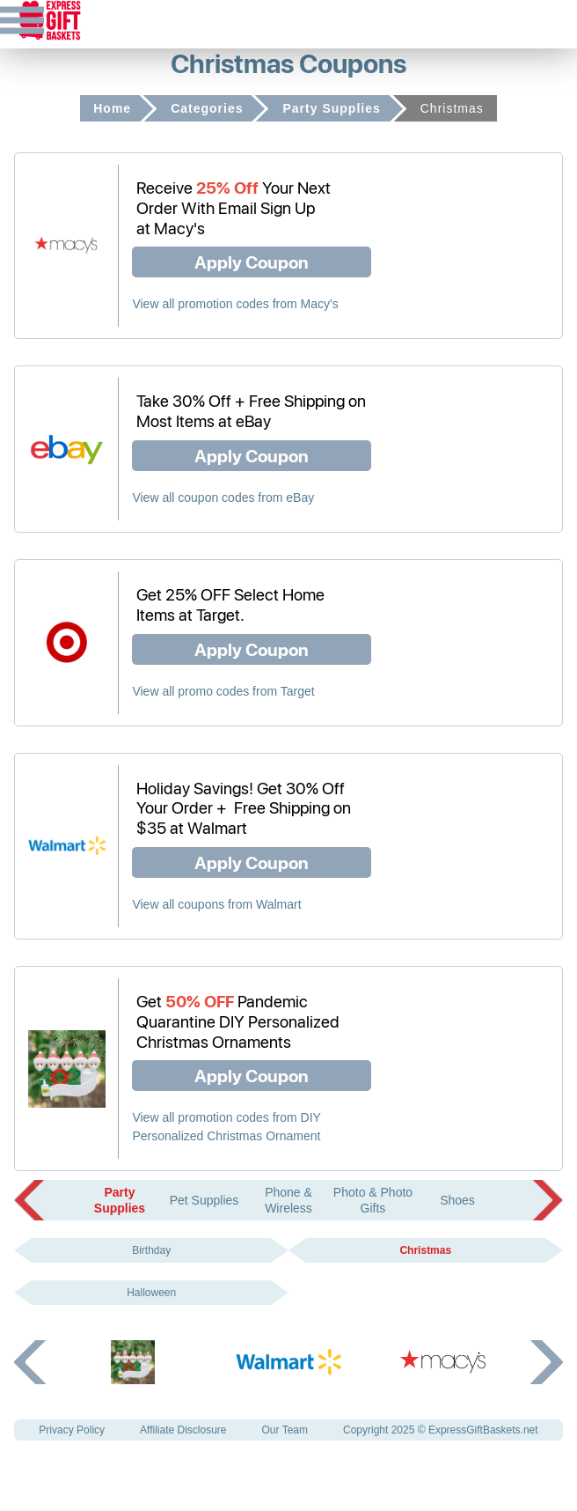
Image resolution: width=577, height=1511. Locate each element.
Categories (207, 108)
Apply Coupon (251, 261)
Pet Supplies (204, 1200)
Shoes (457, 1200)
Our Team (285, 1430)
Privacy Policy (72, 1430)
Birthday (151, 1250)
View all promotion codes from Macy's (235, 304)
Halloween (151, 1292)
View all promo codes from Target (223, 691)
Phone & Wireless (288, 1200)
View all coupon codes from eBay (223, 497)
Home (112, 108)
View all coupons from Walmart (216, 904)
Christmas (425, 1250)
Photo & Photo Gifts (373, 1200)
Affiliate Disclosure (183, 1430)
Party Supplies (331, 108)
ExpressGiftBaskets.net (483, 1430)
